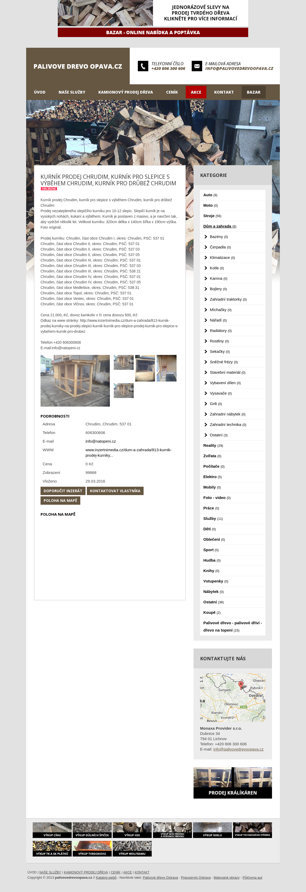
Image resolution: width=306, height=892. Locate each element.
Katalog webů (106, 877)
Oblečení (214, 539)
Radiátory (221, 330)
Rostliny (219, 341)
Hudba (212, 560)
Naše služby (72, 92)
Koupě (212, 612)
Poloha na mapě (60, 500)
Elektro (212, 476)
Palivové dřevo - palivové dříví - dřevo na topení (232, 626)
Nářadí (218, 320)
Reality (213, 445)
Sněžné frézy (224, 362)
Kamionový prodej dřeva (125, 92)
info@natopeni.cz (101, 441)
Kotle (217, 268)
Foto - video (217, 497)
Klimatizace (222, 257)
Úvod (40, 92)
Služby (213, 518)
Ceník (172, 92)
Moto (210, 205)
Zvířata (212, 456)
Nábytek (213, 591)
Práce (211, 508)
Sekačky (220, 351)
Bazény (219, 236)
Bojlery (218, 289)
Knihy (211, 570)
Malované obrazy (227, 877)
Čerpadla (220, 247)
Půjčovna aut (252, 877)
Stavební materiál (228, 372)
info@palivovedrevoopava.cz (239, 68)
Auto (210, 195)
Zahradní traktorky (228, 299)
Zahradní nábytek (228, 414)
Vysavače (221, 393)
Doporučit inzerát (63, 490)
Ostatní (219, 435)
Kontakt (224, 92)
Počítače (214, 466)
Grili (216, 403)
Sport (211, 550)
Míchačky (221, 309)
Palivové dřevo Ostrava (160, 877)
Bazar (253, 92)
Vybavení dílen (225, 382)
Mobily (212, 487)
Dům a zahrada (219, 226)
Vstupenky (215, 581)
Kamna (219, 278)
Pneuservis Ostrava (196, 877)
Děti (209, 529)
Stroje (212, 215)
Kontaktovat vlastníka (115, 490)
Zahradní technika (228, 424)
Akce (196, 92)
